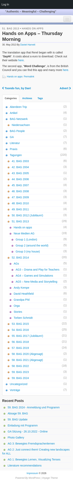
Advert (65, 88)
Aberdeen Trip (18, 106)
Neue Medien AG (24, 233)
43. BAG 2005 (20, 173)
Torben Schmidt (23, 317)
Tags (40, 98)
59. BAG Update (17, 419)
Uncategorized (18, 384)
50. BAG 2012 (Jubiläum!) (27, 215)
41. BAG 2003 (20, 161)
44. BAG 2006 (20, 179)
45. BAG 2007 (20, 185)
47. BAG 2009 (20, 197)
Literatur (15, 143)
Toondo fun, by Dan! (16, 88)
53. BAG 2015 (20, 323)
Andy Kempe (21, 287)
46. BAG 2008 (20, 191)
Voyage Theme (50, 478)
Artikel (13, 112)
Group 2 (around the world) (32, 245)
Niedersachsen (21, 125)
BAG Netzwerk (19, 119)
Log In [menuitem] (5, 4)
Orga (17, 305)
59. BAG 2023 (20, 372)
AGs (16, 263)
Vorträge (15, 390)
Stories (18, 311)
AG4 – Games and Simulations (34, 275)
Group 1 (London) (26, 239)
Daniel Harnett (27, 44)
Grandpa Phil (22, 299)
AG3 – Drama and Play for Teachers (37, 269)
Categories (11, 98)
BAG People (17, 131)
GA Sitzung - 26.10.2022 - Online (27, 431)
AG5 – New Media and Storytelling (36, 281)
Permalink (29, 76)
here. (66, 70)
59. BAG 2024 (20, 378)
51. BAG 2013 (10, 28)
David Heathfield (24, 293)
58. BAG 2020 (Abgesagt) (27, 353)
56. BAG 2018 (20, 341)
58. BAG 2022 (20, 366)
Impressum (32, 473)
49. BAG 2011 (20, 209)
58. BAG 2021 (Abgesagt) (27, 360)
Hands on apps (33, 28)
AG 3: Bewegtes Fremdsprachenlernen (31, 443)
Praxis (13, 149)
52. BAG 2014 (20, 257)
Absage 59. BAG (18, 413)
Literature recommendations (24, 465)
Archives (27, 98)
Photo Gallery (16, 437)
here (21, 60)
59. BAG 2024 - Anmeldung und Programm (34, 407)
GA (12, 137)
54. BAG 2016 (20, 329)
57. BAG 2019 (20, 347)
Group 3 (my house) (28, 251)
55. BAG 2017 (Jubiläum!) (27, 335)
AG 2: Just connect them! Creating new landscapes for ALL (35, 451)
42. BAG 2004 (20, 167)
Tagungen (16, 155)
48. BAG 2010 (20, 203)
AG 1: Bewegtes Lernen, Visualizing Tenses (34, 459)
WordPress (34, 478)
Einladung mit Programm (23, 425)
